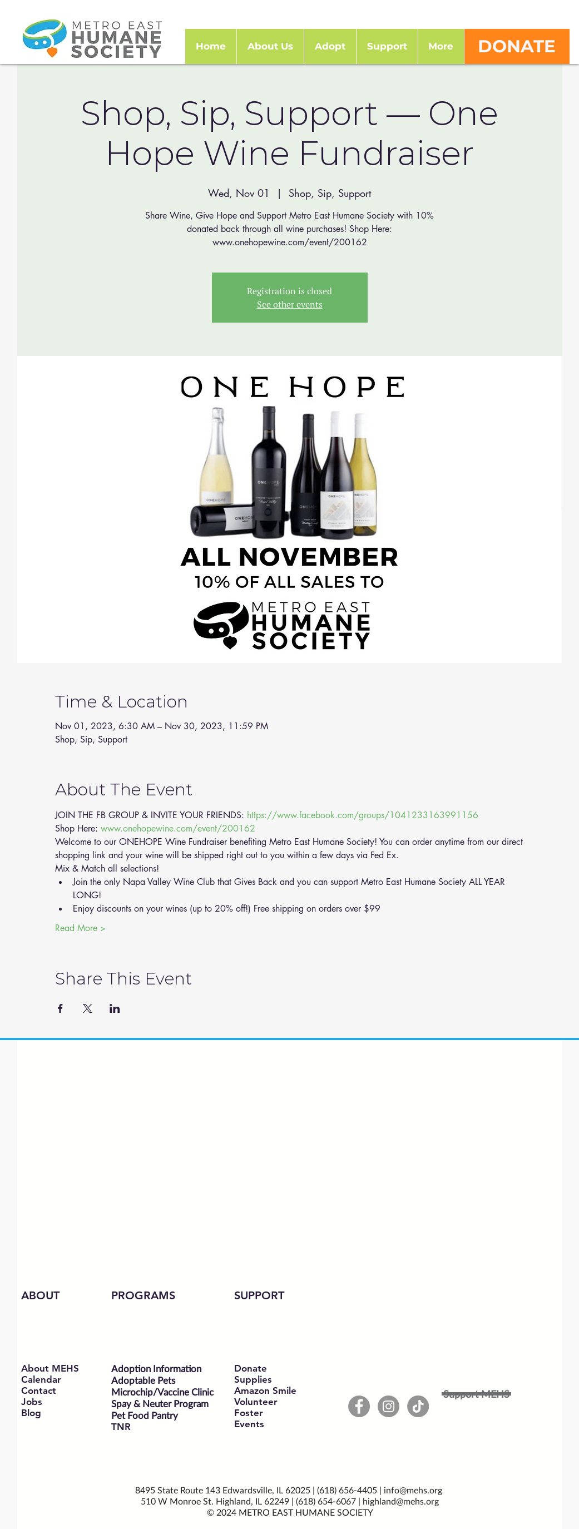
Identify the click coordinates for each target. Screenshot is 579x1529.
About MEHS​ (50, 1368)
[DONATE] (517, 46)
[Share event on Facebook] (60, 1008)
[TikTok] (418, 1406)
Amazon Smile (265, 1390)
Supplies (253, 1379)
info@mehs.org (413, 1490)
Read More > (80, 928)
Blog (31, 1412)
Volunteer (256, 1401)
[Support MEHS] (476, 1394)
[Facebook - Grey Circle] (359, 1406)
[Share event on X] (87, 1008)
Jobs (31, 1401)
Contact (38, 1390)
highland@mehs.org (401, 1501)
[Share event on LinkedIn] (115, 1008)
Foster (248, 1412)
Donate (250, 1368)
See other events (290, 304)
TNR (121, 1426)
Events (249, 1423)
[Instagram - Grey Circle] (388, 1406)
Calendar (41, 1379)
